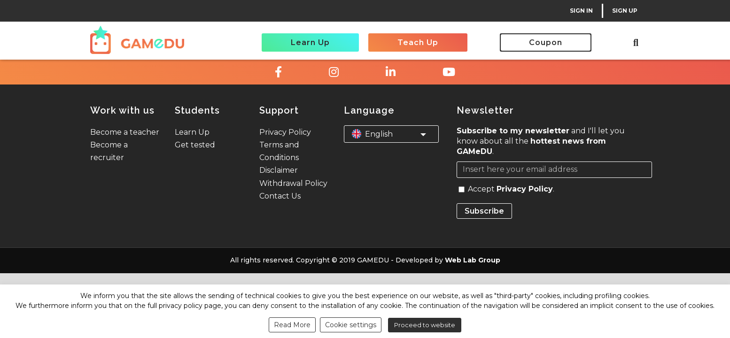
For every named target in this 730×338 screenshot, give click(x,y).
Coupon (545, 42)
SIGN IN (581, 10)
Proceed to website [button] (424, 325)
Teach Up (417, 42)
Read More (292, 325)
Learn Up (310, 42)
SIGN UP (624, 10)
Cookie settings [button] (350, 325)
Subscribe (484, 211)
